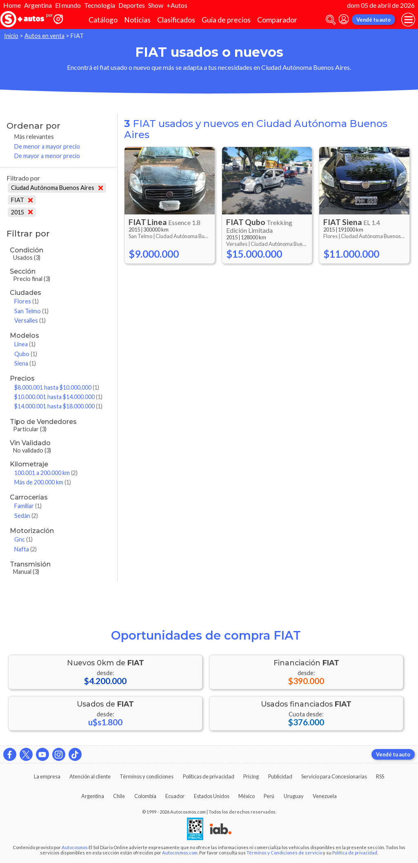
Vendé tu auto (373, 19)
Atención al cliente (90, 776)
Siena (25, 363)
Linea (25, 344)
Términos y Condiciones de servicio (284, 852)
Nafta (25, 549)
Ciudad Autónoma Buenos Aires (57, 187)
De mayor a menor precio (47, 155)
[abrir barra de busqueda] (331, 20)
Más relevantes (34, 136)
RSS (380, 776)
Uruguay (294, 796)
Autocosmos (75, 847)
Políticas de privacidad (208, 776)
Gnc (23, 539)
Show (155, 5)
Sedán (26, 515)
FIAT (22, 199)
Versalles (30, 320)
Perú (269, 796)
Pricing (251, 776)
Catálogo (103, 20)
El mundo (68, 5)
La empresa (47, 776)
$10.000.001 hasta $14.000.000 (58, 396)
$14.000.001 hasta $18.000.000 (58, 406)
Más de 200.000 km (42, 482)
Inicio (11, 35)
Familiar (28, 505)
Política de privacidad (354, 852)
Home (12, 5)
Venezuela (325, 796)
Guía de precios (226, 20)
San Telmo (31, 311)
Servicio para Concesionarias (334, 776)
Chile (119, 796)
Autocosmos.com (180, 852)
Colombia (145, 796)
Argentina (38, 5)
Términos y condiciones (146, 776)
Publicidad (280, 776)
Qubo (25, 353)
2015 (22, 212)
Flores (26, 301)
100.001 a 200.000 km (46, 472)
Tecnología (99, 5)
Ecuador (175, 796)
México (246, 796)
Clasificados (176, 20)
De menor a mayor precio (47, 146)
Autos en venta (44, 35)
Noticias (137, 20)
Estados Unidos (211, 796)
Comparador (277, 20)
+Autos (177, 5)
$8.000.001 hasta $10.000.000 (56, 387)
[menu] (408, 20)
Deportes (131, 5)
